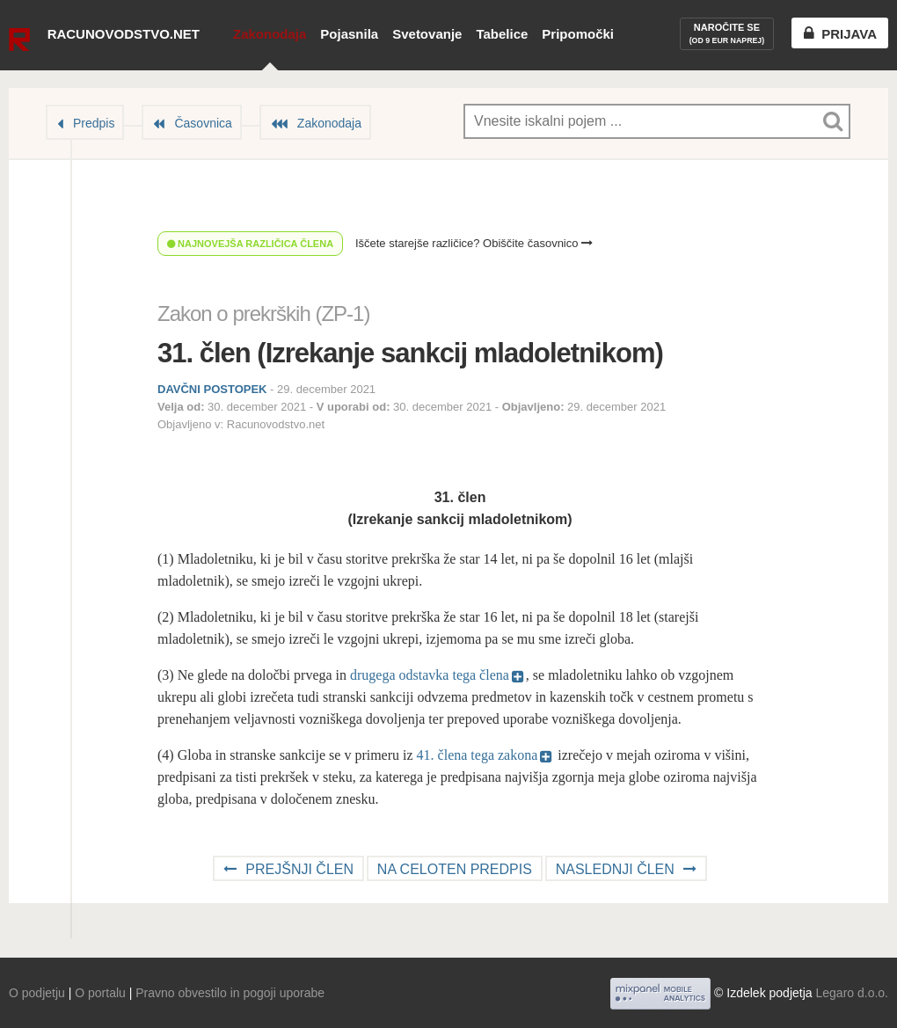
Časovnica (202, 123)
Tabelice (502, 33)
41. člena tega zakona (477, 754)
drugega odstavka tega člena (429, 674)
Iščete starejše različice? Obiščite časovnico (474, 243)
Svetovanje (427, 33)
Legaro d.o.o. (851, 993)
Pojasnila (349, 33)
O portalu (100, 993)
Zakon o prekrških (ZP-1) (263, 313)
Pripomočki (578, 33)
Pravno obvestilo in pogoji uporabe (230, 993)
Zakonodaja (269, 33)
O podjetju (37, 993)
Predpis (93, 123)
